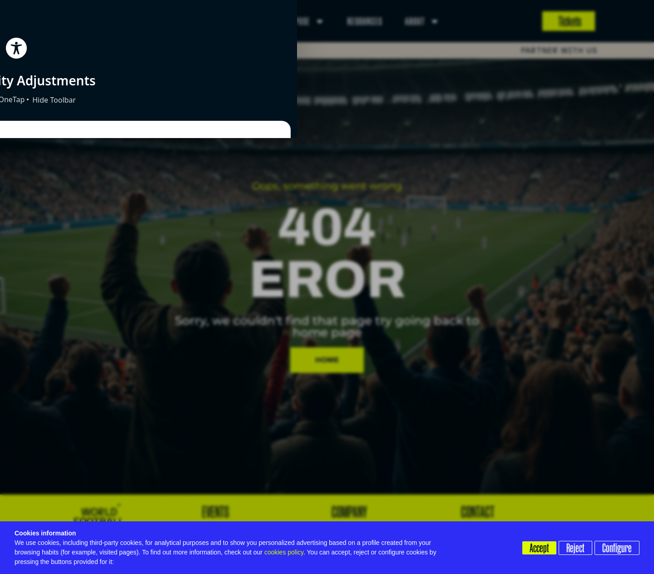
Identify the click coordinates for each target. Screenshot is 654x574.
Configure (617, 547)
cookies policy (283, 552)
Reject (572, 547)
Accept (533, 547)
